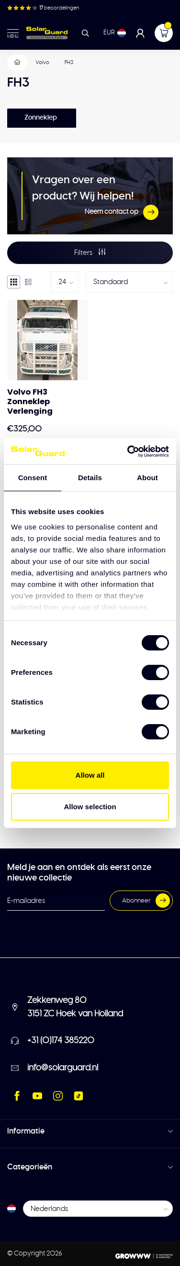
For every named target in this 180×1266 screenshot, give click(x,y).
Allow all (90, 775)
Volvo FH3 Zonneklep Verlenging (30, 401)
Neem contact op (121, 212)
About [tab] (147, 477)
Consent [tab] (32, 477)
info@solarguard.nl (62, 1068)
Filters (90, 252)
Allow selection (90, 807)
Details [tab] (90, 477)
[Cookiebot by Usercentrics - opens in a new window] (128, 451)
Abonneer (146, 900)
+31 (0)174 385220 (60, 1040)
